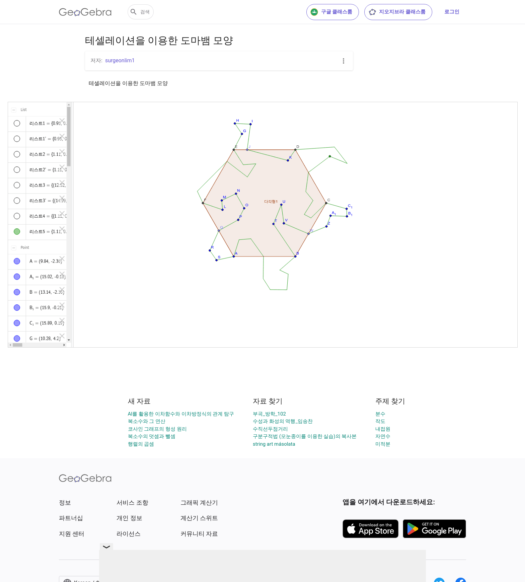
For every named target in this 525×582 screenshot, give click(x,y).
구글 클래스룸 (331, 12)
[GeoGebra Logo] (85, 12)
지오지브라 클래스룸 (397, 12)
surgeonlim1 (120, 60)
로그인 (451, 12)
